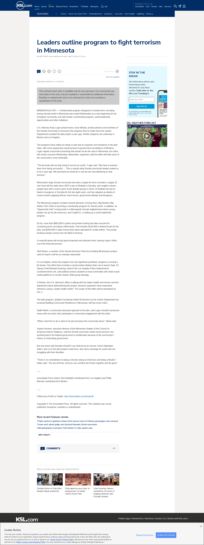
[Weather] (105, 7)
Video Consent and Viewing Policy (31, 542)
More (149, 13)
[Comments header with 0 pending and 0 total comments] (78, 448)
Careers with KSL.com (177, 518)
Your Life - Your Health (125, 13)
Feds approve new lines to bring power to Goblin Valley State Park (77, 491)
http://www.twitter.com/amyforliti (79, 396)
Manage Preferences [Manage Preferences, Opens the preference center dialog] (144, 535)
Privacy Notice (133, 115)
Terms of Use (144, 113)
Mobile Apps (124, 518)
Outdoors (108, 13)
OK (201, 526)
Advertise (148, 518)
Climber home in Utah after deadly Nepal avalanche (49, 490)
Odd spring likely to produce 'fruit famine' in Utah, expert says (65, 428)
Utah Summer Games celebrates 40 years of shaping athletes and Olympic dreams (104, 492)
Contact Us (160, 518)
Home (63, 13)
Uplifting (140, 13)
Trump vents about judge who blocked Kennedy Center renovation (67, 424)
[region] (102, 533)
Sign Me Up (141, 106)
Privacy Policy (68, 539)
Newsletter (137, 518)
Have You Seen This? (77, 13)
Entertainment (95, 13)
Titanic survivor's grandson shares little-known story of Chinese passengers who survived (77, 421)
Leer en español (112, 77)
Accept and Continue (166, 535)
